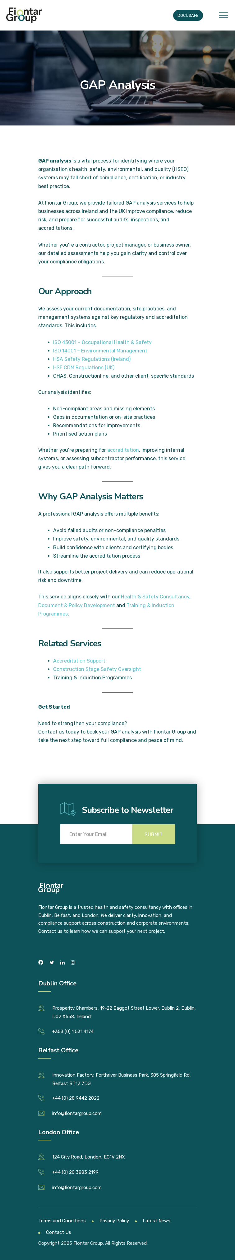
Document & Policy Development (76, 605)
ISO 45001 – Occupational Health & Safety (102, 342)
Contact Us (58, 1232)
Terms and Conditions (62, 1221)
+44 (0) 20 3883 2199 (75, 1172)
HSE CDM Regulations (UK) (83, 367)
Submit (154, 835)
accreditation (123, 450)
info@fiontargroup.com (77, 1113)
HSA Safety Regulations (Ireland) (92, 359)
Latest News (156, 1221)
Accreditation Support (79, 661)
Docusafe (188, 15)
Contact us (51, 732)
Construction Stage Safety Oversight (97, 669)
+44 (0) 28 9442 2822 (75, 1098)
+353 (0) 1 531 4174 (73, 1031)
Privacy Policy (114, 1221)
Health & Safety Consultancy (155, 597)
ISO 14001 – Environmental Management (100, 351)
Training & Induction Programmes (92, 678)
